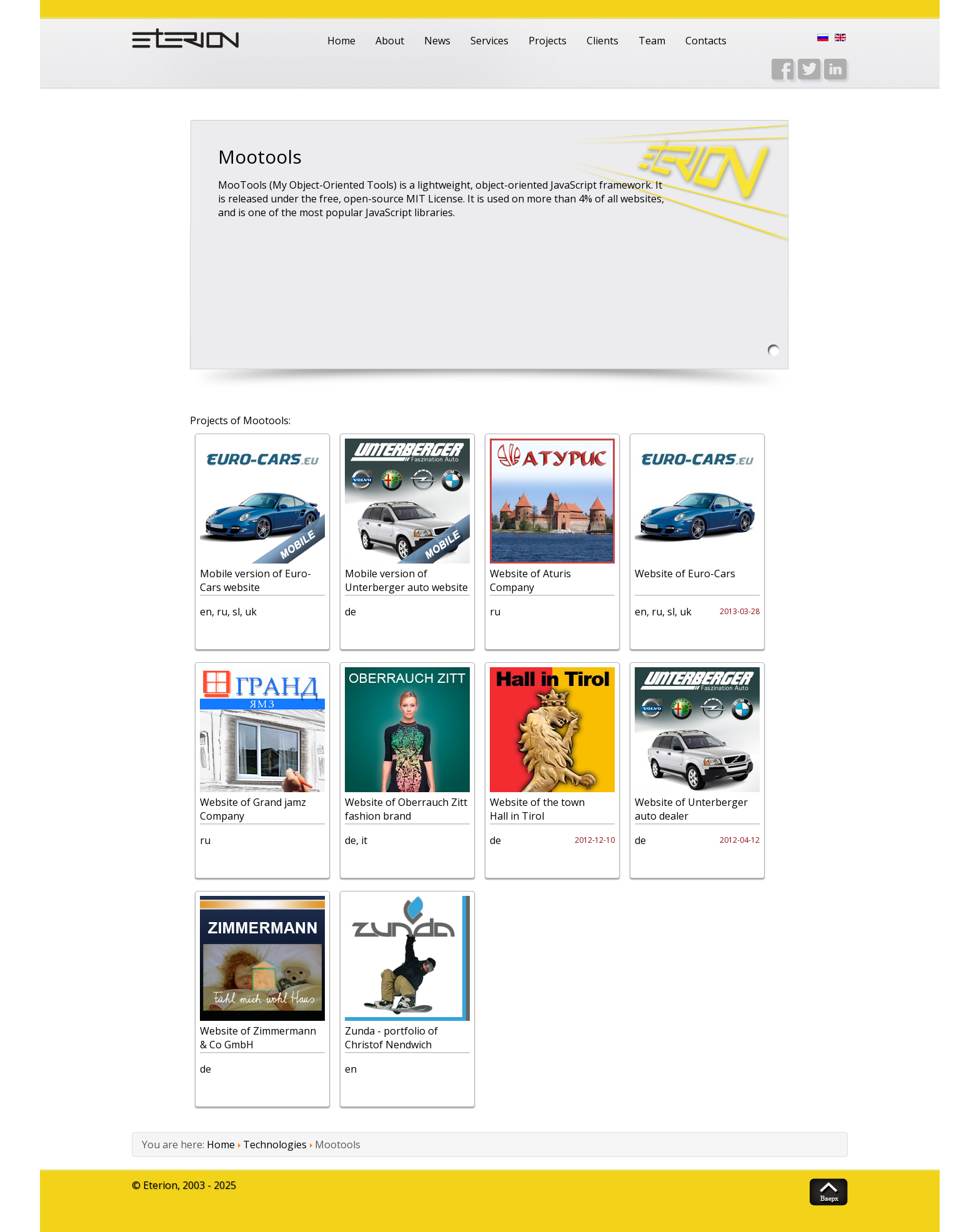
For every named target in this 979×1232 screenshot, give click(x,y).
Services (489, 40)
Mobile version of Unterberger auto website (406, 580)
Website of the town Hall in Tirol (537, 809)
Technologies (275, 1144)
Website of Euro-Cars (685, 573)
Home (341, 40)
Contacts (706, 40)
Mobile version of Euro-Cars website (255, 580)
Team (652, 40)
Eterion (160, 1185)
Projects (548, 40)
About (389, 40)
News (437, 40)
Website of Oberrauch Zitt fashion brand (406, 809)
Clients (603, 40)
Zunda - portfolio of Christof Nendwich (391, 1037)
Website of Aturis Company (530, 580)
